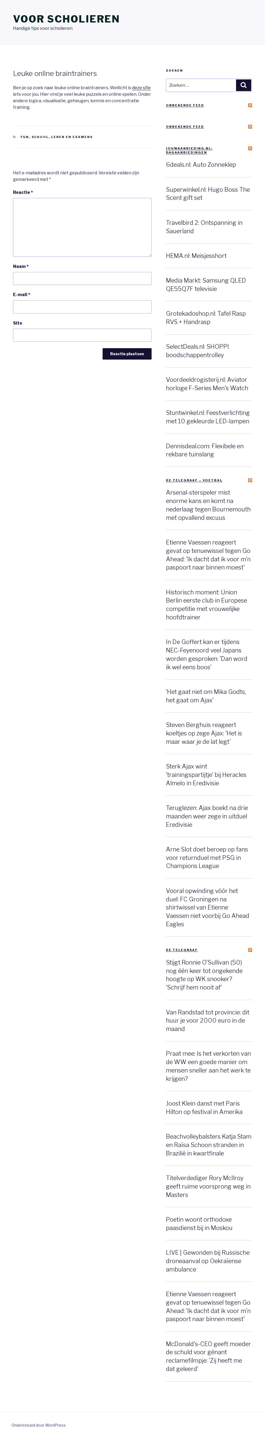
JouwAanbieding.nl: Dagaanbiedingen (189, 150)
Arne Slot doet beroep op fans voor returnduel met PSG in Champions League (207, 858)
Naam (21, 266)
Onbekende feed (185, 105)
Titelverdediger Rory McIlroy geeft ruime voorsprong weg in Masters (208, 1186)
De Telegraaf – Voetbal (194, 480)
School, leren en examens (62, 137)
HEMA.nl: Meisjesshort (196, 255)
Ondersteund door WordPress (38, 1425)
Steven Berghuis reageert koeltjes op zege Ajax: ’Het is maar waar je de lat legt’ (204, 733)
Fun (25, 137)
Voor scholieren (66, 19)
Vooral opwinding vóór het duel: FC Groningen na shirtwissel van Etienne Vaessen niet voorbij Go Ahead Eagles (207, 907)
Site (17, 323)
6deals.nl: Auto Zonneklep (201, 164)
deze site (141, 87)
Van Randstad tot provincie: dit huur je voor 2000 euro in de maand (207, 1021)
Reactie (23, 192)
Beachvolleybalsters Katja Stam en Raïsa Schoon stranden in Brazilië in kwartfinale (208, 1145)
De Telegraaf (182, 950)
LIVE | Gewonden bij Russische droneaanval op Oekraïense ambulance (208, 1261)
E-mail (21, 294)
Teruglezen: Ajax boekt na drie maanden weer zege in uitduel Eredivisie (207, 816)
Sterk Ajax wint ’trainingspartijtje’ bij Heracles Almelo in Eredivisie (206, 775)
